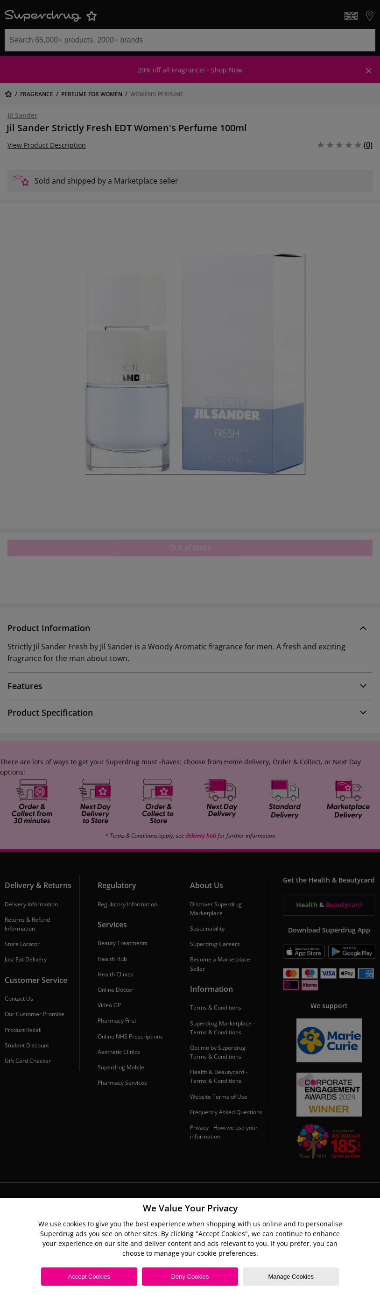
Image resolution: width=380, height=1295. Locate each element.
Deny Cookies (190, 1276)
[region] (190, 1246)
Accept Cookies (89, 1276)
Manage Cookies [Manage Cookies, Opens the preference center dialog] (291, 1276)
